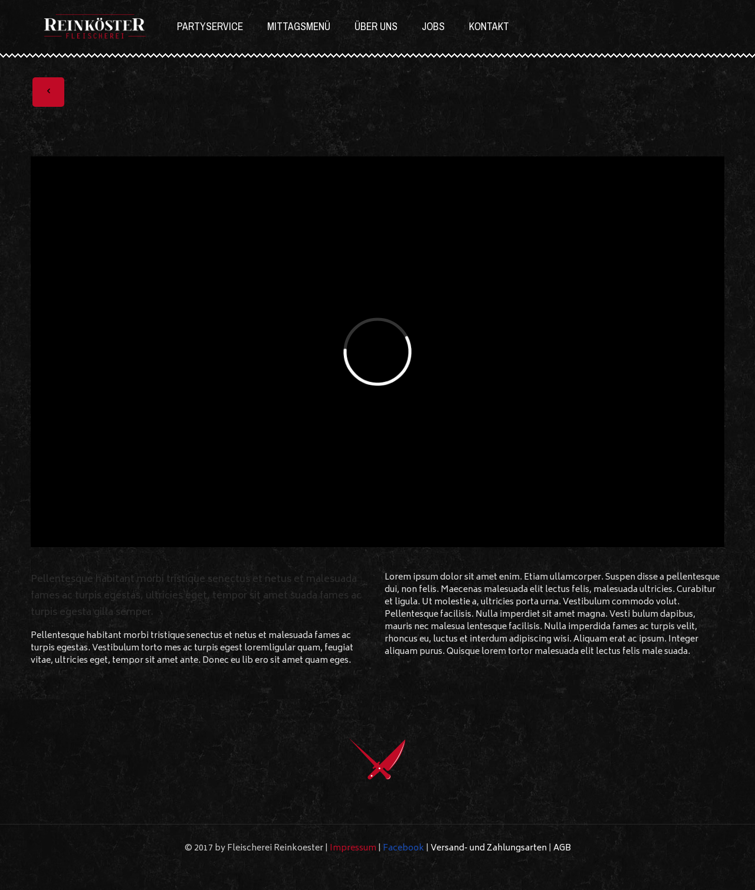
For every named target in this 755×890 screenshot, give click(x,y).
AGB (562, 848)
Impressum (353, 848)
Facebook (403, 848)
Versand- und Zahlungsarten (489, 848)
